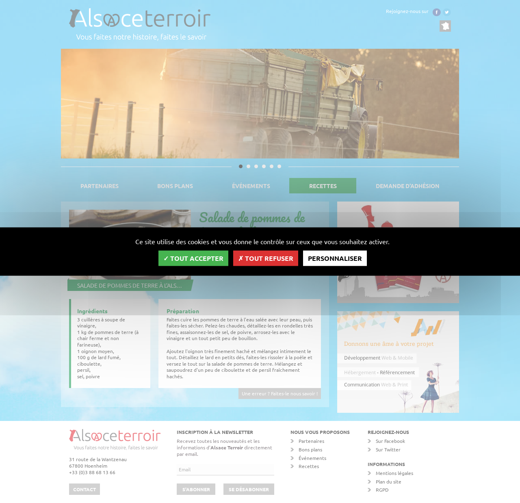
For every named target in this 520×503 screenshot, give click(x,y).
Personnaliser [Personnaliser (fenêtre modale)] (335, 258)
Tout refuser (265, 258)
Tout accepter (193, 258)
